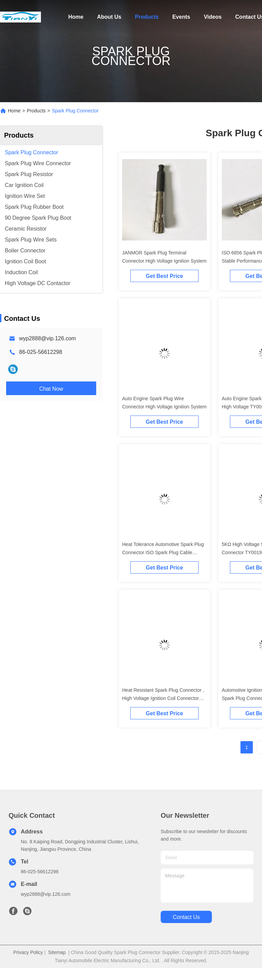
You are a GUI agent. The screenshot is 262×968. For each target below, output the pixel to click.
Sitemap (57, 952)
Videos (212, 17)
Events (181, 17)
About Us (109, 17)
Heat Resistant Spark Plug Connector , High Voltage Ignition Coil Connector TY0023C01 (163, 698)
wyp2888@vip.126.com (47, 338)
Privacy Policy (28, 952)
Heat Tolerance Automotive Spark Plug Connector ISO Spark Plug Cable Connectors (163, 552)
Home (75, 17)
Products (147, 17)
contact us (186, 917)
